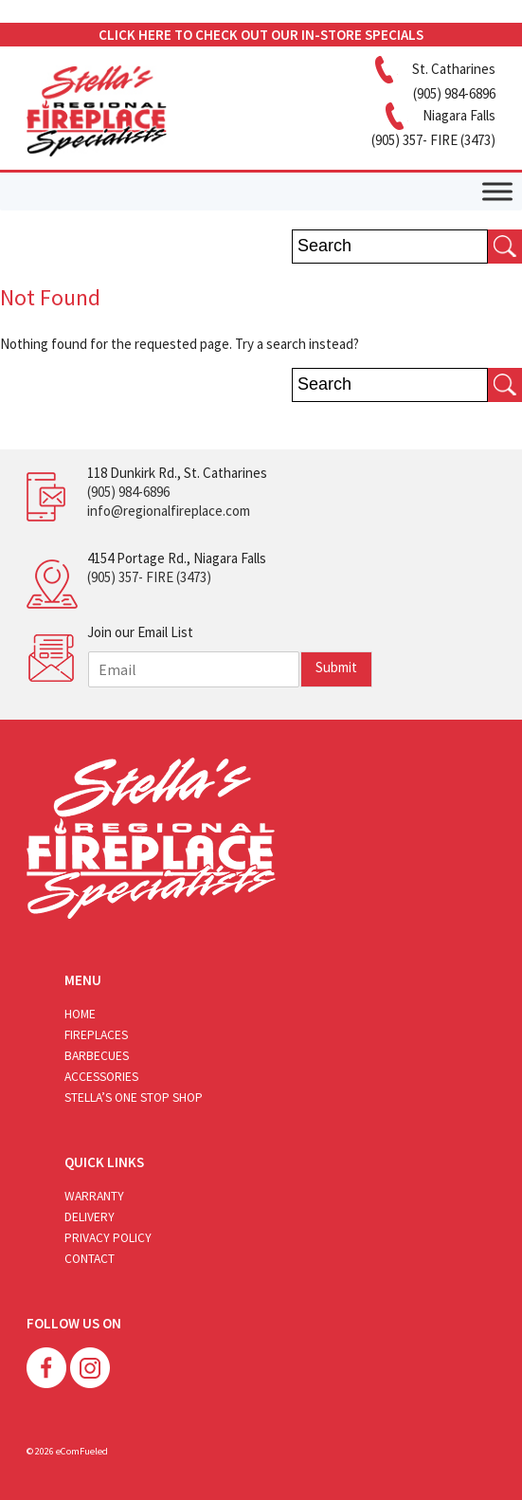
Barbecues (96, 1056)
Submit (336, 667)
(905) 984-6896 (128, 492)
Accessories (101, 1077)
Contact (89, 1259)
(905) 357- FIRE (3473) (149, 577)
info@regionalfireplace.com (168, 511)
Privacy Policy (108, 1238)
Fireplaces (96, 1035)
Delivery (89, 1217)
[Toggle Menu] (497, 191)
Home (80, 1014)
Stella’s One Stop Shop (133, 1097)
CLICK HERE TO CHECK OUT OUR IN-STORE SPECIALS (261, 35)
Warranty (94, 1196)
